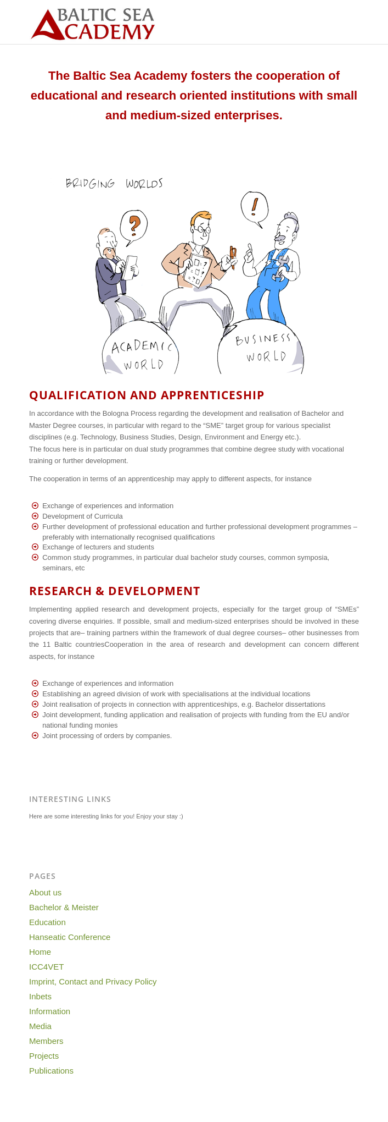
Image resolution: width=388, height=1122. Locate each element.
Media (40, 1026)
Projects (44, 1055)
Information (49, 1011)
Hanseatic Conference (69, 937)
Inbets (40, 996)
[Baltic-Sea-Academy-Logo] (161, 22)
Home (40, 951)
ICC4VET (46, 966)
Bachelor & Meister (64, 907)
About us (45, 892)
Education (47, 922)
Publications (51, 1070)
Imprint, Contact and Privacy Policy (93, 981)
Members (46, 1041)
